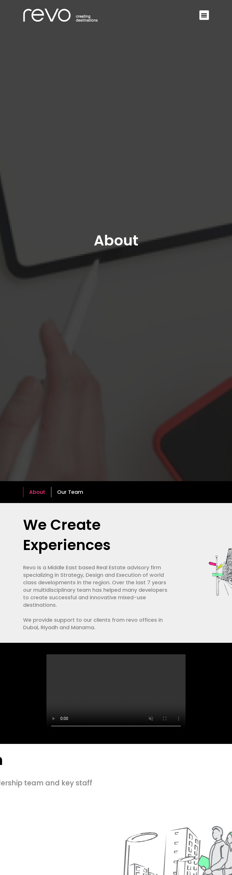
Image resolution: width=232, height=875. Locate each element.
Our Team (70, 492)
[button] (204, 15)
